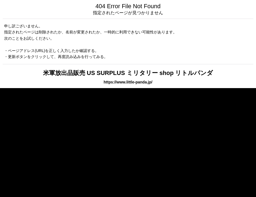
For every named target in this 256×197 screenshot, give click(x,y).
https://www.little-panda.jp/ (128, 82)
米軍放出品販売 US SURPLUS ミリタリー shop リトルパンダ (128, 72)
